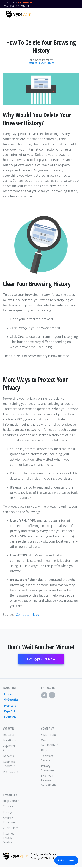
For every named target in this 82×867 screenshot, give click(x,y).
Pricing (7, 812)
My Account (10, 772)
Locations (9, 740)
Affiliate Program (9, 820)
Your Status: (11, 2)
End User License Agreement (48, 780)
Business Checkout (9, 764)
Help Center (11, 801)
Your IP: (8, 5)
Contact (8, 806)
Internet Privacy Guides (41, 62)
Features (9, 735)
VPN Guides (10, 828)
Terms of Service (47, 758)
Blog (44, 750)
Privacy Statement (48, 768)
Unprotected (26, 2)
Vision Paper (49, 735)
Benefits (8, 756)
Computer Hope (27, 614)
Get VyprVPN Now (41, 659)
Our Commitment (49, 742)
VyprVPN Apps (9, 748)
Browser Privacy (41, 60)
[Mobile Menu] (73, 14)
